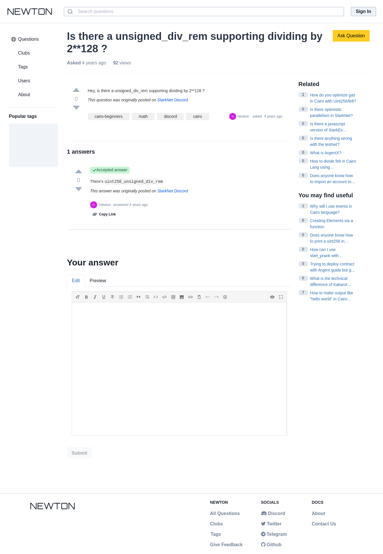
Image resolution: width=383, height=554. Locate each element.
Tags (215, 534)
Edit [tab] (76, 280)
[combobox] (204, 11)
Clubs (216, 523)
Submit (79, 453)
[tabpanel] (179, 363)
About (318, 513)
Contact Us (324, 523)
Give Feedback (226, 544)
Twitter (271, 523)
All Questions (225, 513)
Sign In (363, 11)
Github (271, 544)
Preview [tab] (98, 280)
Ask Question (351, 35)
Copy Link (104, 214)
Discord (273, 513)
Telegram (274, 534)
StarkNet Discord (172, 100)
